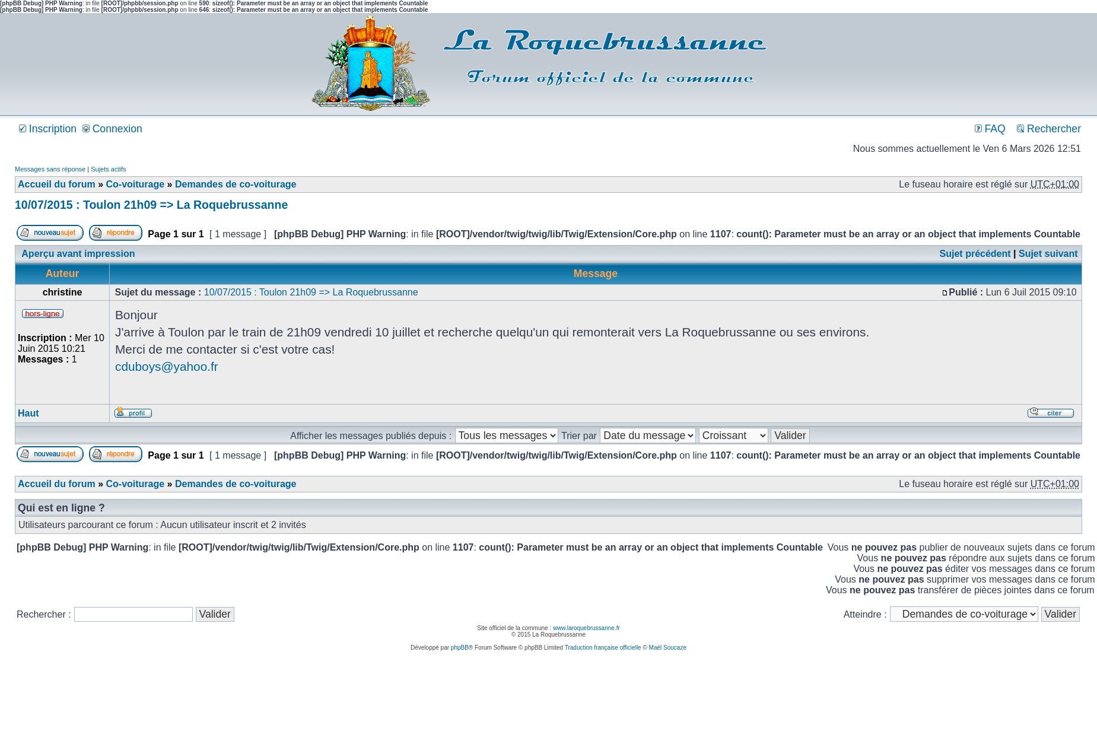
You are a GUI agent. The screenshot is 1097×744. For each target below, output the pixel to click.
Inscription (48, 129)
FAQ (990, 129)
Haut (28, 413)
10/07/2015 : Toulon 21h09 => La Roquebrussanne (151, 204)
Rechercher (1049, 129)
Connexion (112, 129)
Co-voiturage (135, 184)
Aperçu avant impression (78, 254)
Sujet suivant (1048, 254)
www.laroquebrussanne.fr (586, 628)
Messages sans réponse (50, 169)
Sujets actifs (108, 169)
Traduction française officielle (603, 647)
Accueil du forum (57, 184)
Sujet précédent (975, 254)
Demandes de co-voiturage (236, 184)
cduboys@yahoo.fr (166, 366)
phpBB (460, 647)
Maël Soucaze (667, 647)
